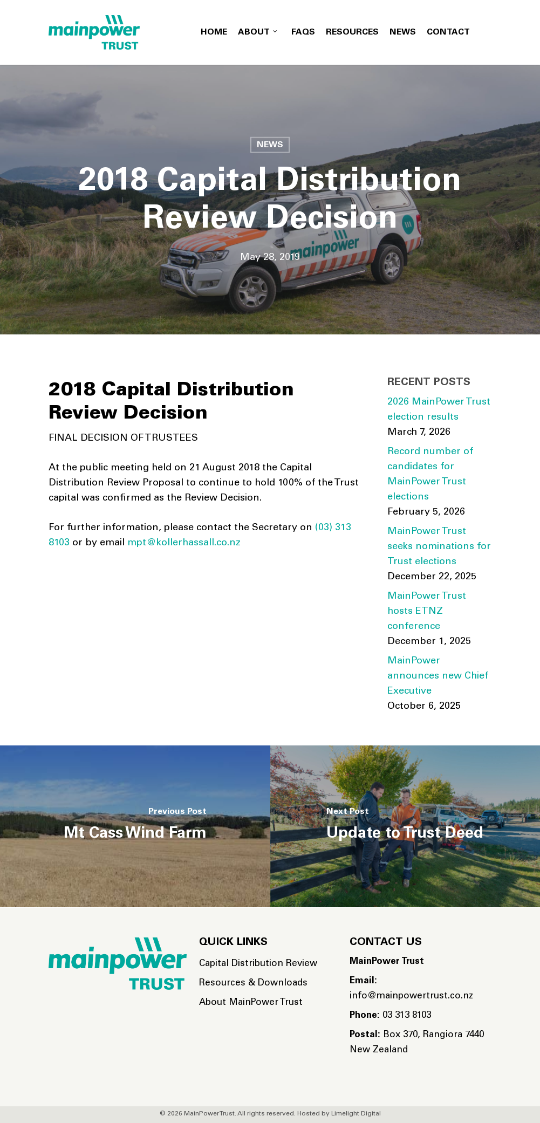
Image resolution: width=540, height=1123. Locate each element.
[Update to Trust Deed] (405, 826)
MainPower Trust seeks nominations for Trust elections (439, 547)
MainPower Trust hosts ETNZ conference (426, 612)
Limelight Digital (356, 1114)
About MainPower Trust (251, 1003)
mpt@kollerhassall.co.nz (184, 543)
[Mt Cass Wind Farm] (135, 826)
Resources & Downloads (253, 983)
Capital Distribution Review (258, 964)
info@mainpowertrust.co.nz (411, 989)
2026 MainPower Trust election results (438, 410)
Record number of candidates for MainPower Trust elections (430, 474)
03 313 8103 (390, 1016)
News (270, 145)
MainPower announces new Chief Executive (437, 676)
